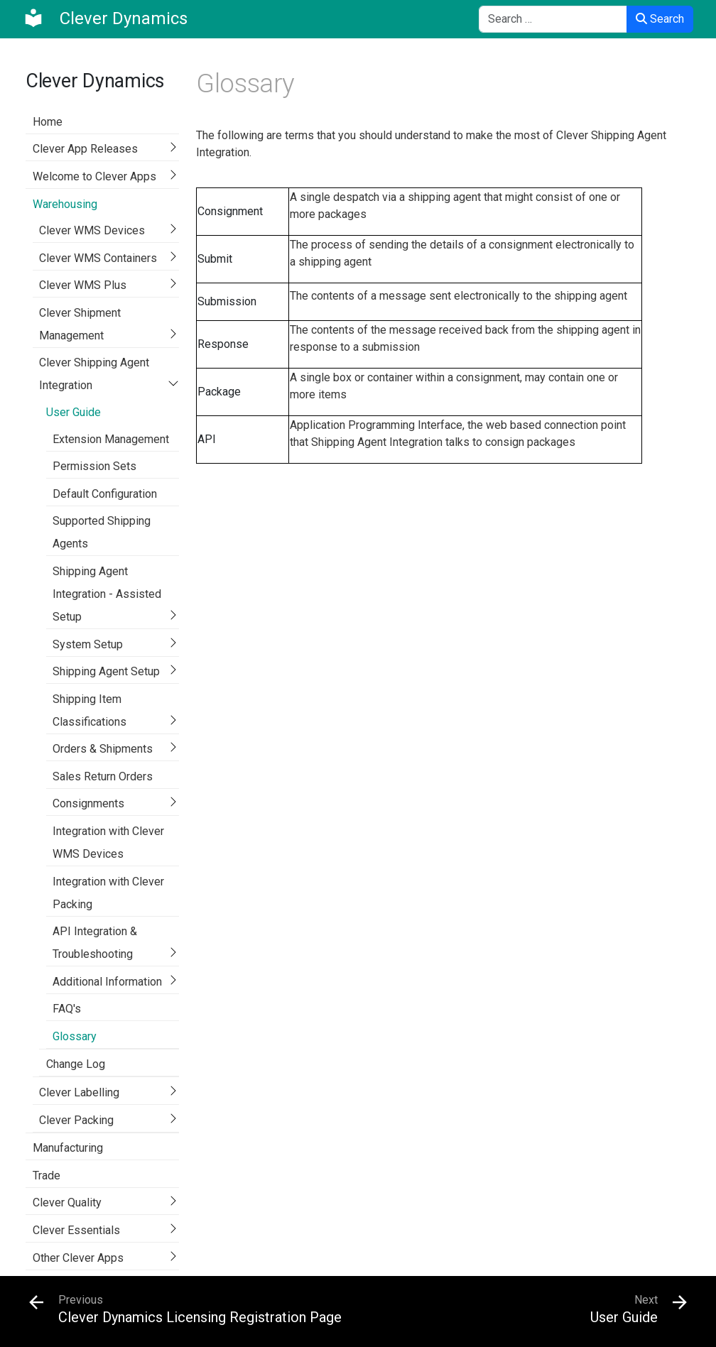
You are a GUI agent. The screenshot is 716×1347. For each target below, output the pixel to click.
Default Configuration (105, 494)
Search (660, 19)
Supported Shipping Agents (102, 532)
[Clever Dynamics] (105, 18)
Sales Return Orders (103, 776)
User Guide (73, 412)
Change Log (75, 1064)
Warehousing (65, 204)
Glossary (75, 1036)
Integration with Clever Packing (108, 893)
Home (48, 122)
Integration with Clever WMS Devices (108, 842)
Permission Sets (94, 466)
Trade (46, 1175)
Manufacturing (68, 1148)
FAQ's (67, 1008)
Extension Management (111, 439)
